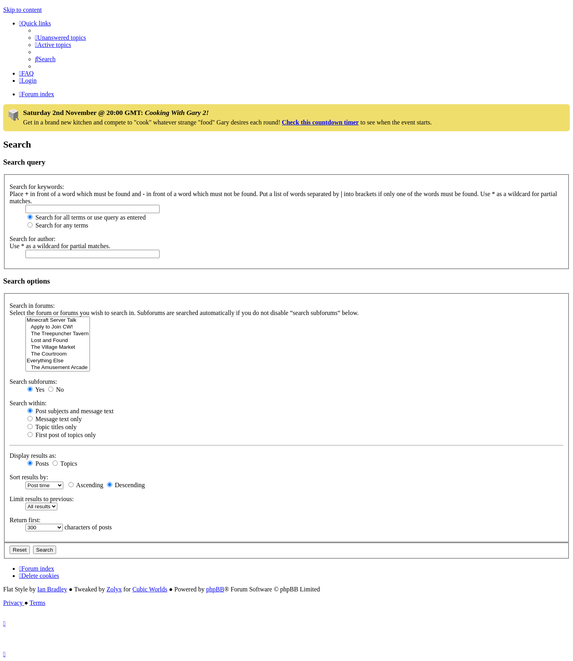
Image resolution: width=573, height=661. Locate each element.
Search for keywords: (37, 186)
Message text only (54, 419)
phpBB (215, 589)
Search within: (28, 403)
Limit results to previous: (42, 499)
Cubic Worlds (150, 589)
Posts (38, 463)
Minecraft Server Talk (58, 320)
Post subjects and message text (70, 411)
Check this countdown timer (320, 122)
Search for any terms (57, 225)
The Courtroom (58, 354)
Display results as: (33, 455)
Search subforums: (33, 381)
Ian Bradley (52, 589)
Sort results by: (29, 477)
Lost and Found (58, 340)
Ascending (85, 485)
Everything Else (58, 361)
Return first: (25, 520)
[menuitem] (60, 37)
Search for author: (33, 238)
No (56, 389)
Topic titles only (51, 427)
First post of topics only (61, 435)
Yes (36, 389)
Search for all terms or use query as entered (86, 217)
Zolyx (114, 589)
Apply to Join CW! (58, 327)
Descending (126, 485)
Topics (65, 463)
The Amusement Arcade (58, 367)
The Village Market (58, 347)
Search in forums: (32, 305)
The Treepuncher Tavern (58, 333)
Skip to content (22, 9)
